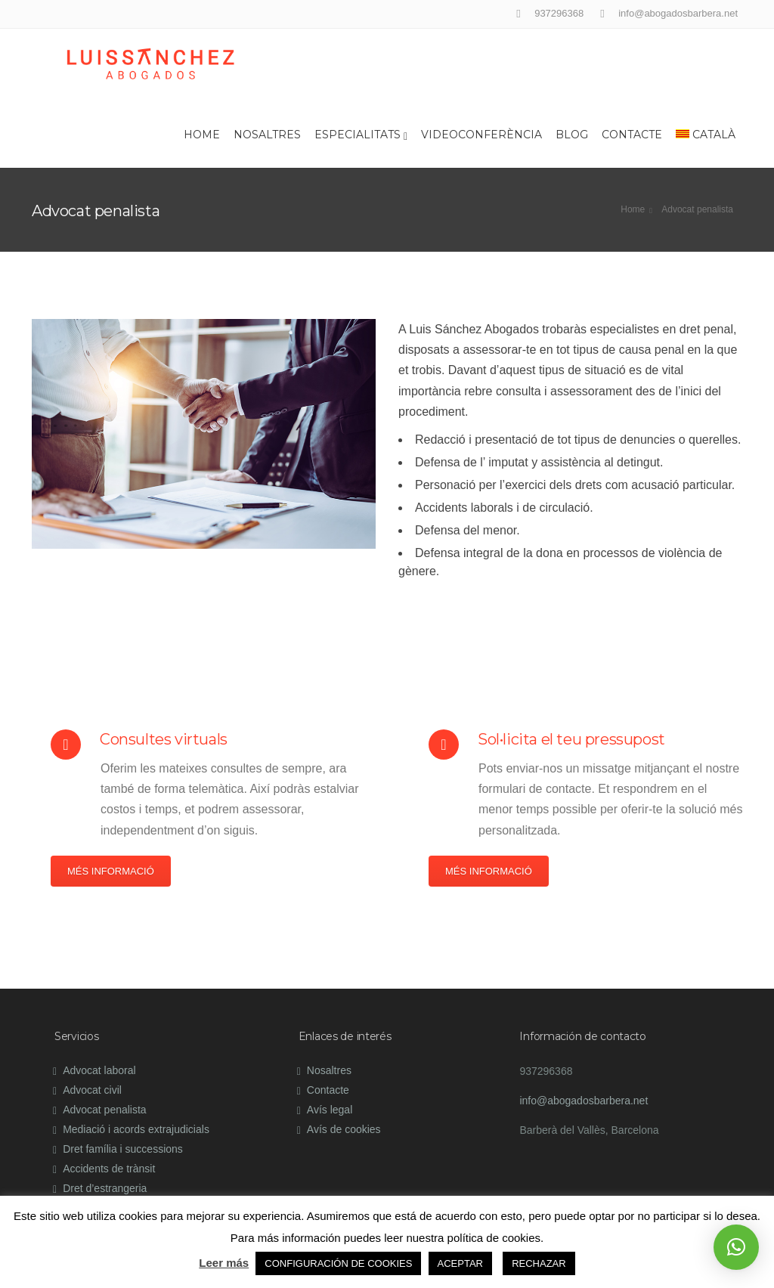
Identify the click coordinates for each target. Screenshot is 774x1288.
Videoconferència (481, 134)
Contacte (632, 134)
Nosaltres (267, 134)
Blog (572, 134)
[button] (736, 1247)
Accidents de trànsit (109, 1169)
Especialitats (360, 135)
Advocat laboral (99, 1070)
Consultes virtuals (164, 739)
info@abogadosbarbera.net (583, 1100)
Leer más (224, 1262)
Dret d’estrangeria (105, 1188)
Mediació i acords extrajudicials (136, 1129)
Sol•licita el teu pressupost (571, 739)
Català (705, 134)
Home (202, 134)
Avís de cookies (344, 1129)
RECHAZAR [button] (539, 1263)
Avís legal (329, 1110)
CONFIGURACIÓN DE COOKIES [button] (338, 1263)
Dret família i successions (123, 1149)
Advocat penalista (105, 1110)
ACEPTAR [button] (460, 1263)
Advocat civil (92, 1090)
